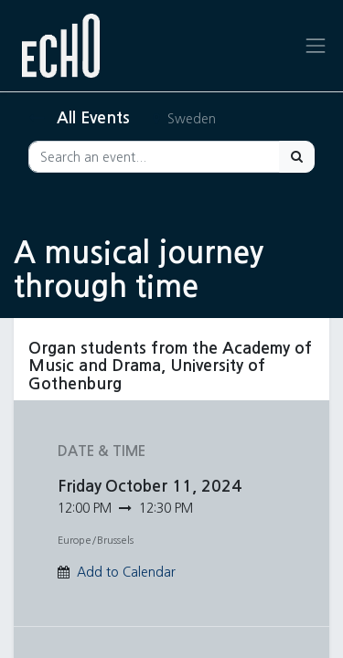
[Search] (297, 157)
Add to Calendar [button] (126, 572)
